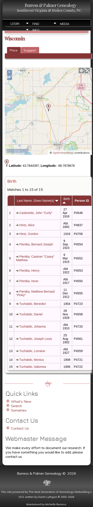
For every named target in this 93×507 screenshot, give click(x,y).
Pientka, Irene (28, 281)
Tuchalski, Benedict (32, 304)
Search (16, 406)
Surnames (19, 410)
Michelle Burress (55, 504)
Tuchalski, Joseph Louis (35, 338)
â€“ (9, 77)
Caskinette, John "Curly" (35, 213)
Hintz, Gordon (28, 234)
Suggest (30, 50)
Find (35, 24)
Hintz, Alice (26, 225)
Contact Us (20, 428)
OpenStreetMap (63, 152)
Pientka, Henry (29, 270)
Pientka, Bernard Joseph (36, 244)
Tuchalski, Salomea (32, 366)
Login (15, 24)
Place (14, 50)
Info (35, 30)
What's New (21, 401)
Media (64, 24)
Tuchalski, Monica (31, 359)
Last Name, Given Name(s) (37, 200)
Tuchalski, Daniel (31, 314)
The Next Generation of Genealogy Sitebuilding (59, 491)
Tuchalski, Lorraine (32, 351)
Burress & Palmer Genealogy (50, 5)
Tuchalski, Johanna (32, 326)
